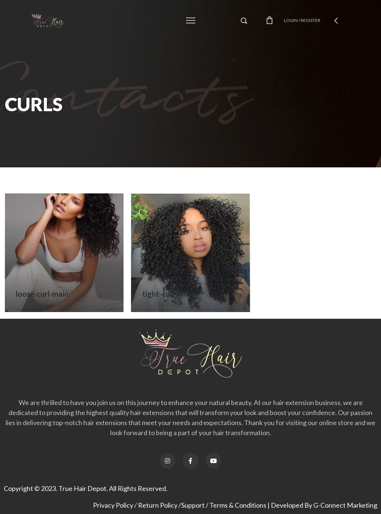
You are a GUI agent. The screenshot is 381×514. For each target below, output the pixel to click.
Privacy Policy (113, 505)
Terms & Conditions (237, 505)
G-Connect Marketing (345, 505)
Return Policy (157, 505)
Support (193, 505)
